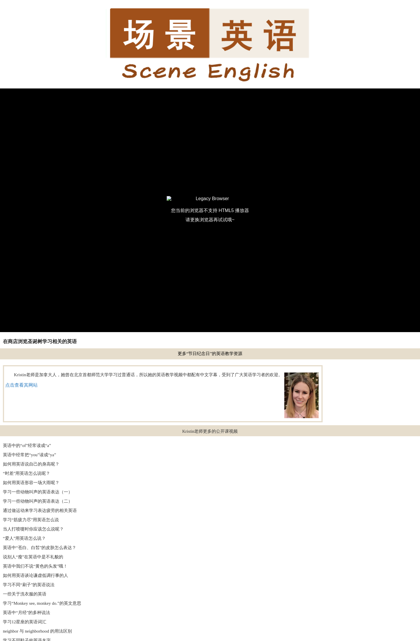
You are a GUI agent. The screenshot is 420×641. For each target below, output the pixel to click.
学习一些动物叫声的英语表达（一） (37, 492)
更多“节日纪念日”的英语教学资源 (210, 353)
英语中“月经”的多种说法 (26, 612)
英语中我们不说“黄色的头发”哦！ (35, 566)
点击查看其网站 (21, 385)
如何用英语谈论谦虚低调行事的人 (35, 575)
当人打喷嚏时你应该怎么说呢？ (33, 529)
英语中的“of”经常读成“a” (27, 445)
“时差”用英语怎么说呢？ (26, 473)
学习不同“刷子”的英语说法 (28, 584)
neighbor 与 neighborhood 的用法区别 (37, 631)
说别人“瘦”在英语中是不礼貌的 (33, 557)
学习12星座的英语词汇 (24, 622)
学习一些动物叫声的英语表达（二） (37, 501)
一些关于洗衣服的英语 (24, 594)
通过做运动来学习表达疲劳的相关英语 (40, 510)
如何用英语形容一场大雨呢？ (31, 482)
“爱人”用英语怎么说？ (24, 538)
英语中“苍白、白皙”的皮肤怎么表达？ (39, 547)
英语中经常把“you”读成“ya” (29, 454)
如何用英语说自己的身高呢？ (31, 464)
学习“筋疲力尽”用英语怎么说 (31, 519)
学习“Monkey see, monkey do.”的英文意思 (42, 603)
